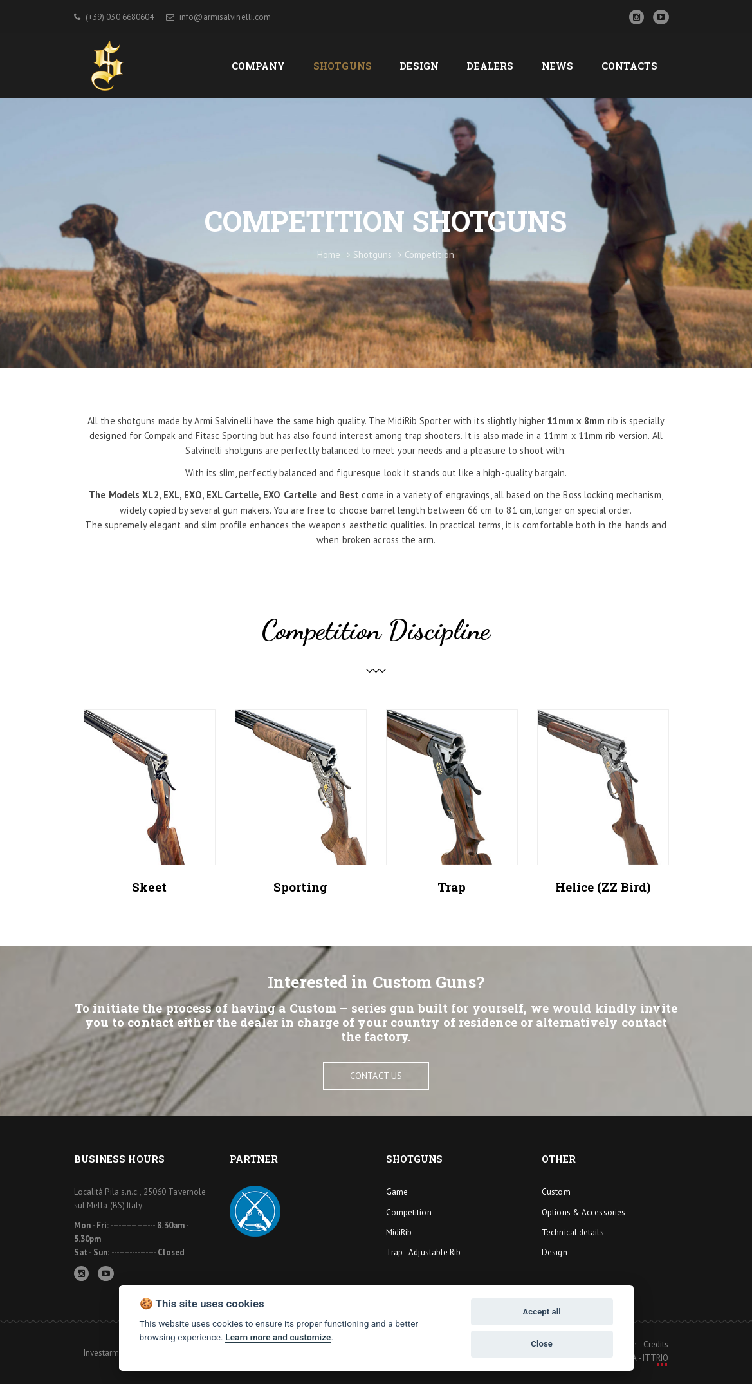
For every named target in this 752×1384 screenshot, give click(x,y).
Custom (556, 1191)
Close (542, 1344)
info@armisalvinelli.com (218, 17)
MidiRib (399, 1232)
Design (554, 1252)
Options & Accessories (583, 1212)
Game (397, 1191)
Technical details (573, 1232)
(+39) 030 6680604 (114, 17)
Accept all (541, 1311)
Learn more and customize (278, 1337)
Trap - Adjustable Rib (423, 1252)
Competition (409, 1212)
